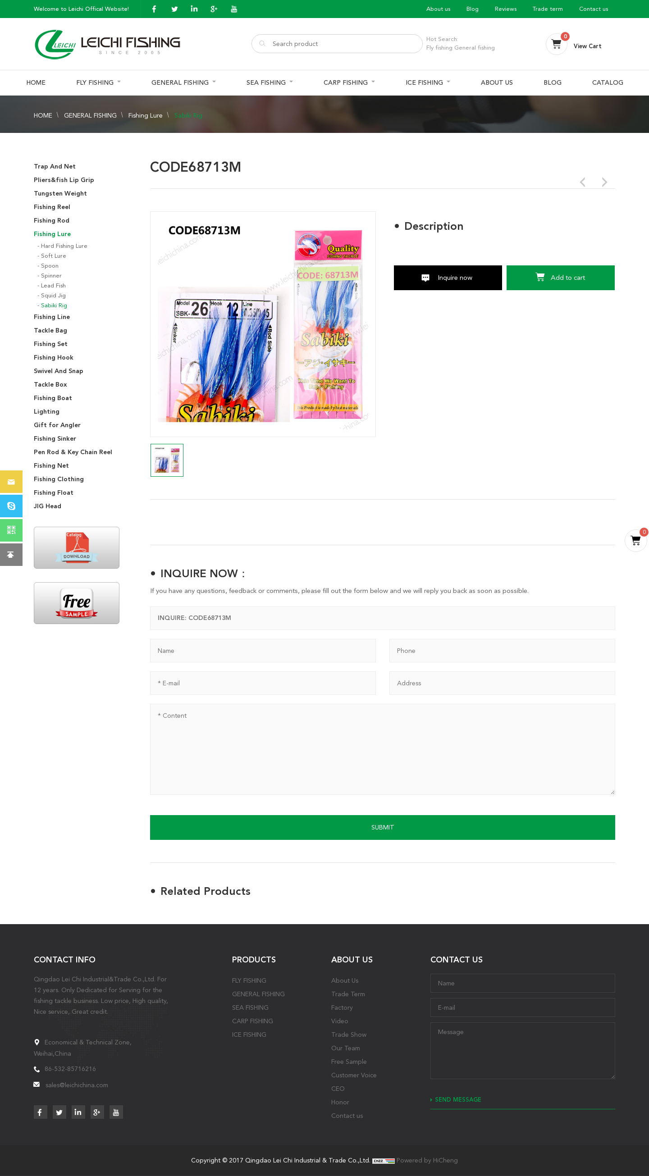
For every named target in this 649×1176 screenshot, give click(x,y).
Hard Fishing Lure (64, 245)
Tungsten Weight (60, 193)
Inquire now (455, 277)
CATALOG (607, 83)
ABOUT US (497, 83)
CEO (338, 1088)
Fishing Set (51, 344)
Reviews (505, 8)
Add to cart (568, 277)
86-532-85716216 (70, 1068)
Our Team (345, 1048)
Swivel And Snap (58, 371)
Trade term (548, 8)
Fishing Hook (53, 357)
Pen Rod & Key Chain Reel (73, 452)
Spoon (50, 265)
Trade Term (348, 994)
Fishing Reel (52, 207)
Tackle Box (50, 384)
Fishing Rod (51, 220)
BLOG (553, 83)
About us (438, 8)
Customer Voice (354, 1075)
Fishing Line (52, 317)
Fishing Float (53, 493)
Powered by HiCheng (427, 1160)
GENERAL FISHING (180, 83)
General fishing (474, 47)
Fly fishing (439, 47)
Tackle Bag (50, 330)
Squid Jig (53, 295)
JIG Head (47, 506)
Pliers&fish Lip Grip (64, 180)
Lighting (46, 411)
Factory (342, 1007)
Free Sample (349, 1061)
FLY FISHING (95, 83)
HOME (36, 83)
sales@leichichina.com (77, 1085)
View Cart (588, 46)
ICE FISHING (424, 83)
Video (339, 1021)
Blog (472, 8)
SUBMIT (382, 827)
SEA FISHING (266, 83)
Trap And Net (55, 166)
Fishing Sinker (55, 438)
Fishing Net (51, 465)
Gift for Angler (57, 425)
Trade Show (348, 1034)
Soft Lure (53, 255)
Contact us (593, 8)
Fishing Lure (145, 115)
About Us (344, 980)
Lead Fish (53, 285)
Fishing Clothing (59, 479)
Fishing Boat (53, 398)
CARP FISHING (346, 83)
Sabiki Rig (188, 115)
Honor (340, 1102)
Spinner (51, 275)
